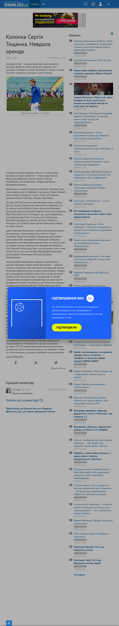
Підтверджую (67, 327)
